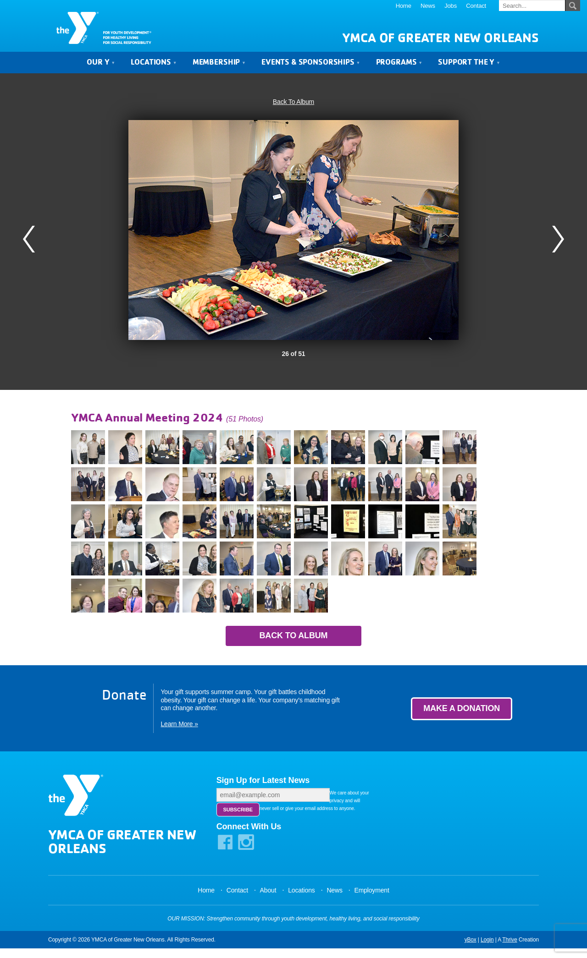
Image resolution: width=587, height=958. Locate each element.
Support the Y (469, 65)
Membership (219, 65)
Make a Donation (461, 712)
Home (403, 5)
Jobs (450, 5)
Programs (399, 65)
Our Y (101, 65)
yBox (470, 949)
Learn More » (179, 727)
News (428, 5)
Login (487, 949)
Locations (154, 65)
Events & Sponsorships (310, 65)
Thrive (509, 949)
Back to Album (294, 639)
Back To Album (293, 105)
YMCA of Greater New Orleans (440, 41)
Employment (371, 899)
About (268, 899)
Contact (476, 5)
